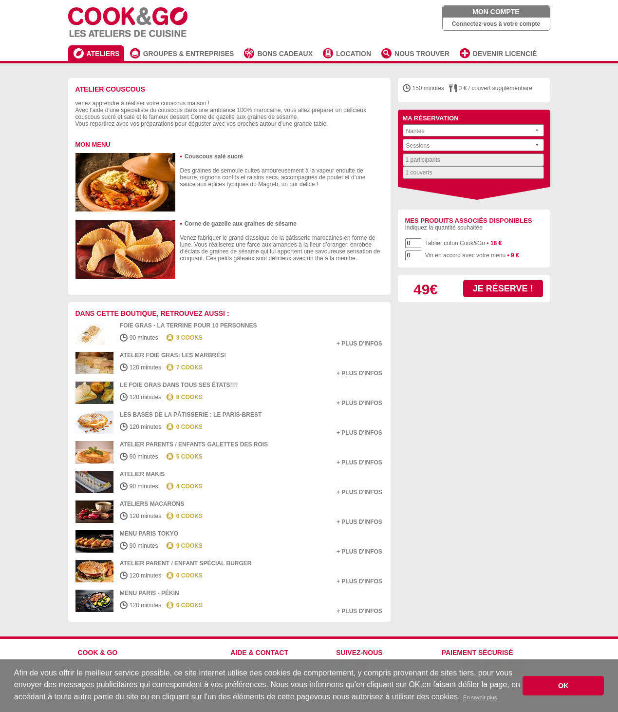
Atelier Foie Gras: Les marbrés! (173, 355)
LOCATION (353, 54)
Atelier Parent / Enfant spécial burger (186, 563)
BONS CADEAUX (285, 54)
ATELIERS (103, 54)
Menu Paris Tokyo (149, 533)
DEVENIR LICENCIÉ (505, 54)
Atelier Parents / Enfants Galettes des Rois (194, 444)
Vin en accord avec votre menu (472, 255)
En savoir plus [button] (480, 697)
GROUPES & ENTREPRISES (188, 54)
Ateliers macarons (152, 503)
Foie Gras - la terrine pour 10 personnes (188, 325)
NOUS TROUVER (421, 54)
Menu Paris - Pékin (149, 593)
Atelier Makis (142, 474)
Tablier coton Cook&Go (463, 243)
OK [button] (563, 686)
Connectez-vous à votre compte (496, 23)
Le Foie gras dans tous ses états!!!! (179, 385)
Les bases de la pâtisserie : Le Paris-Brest (191, 414)
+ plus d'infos (359, 343)
